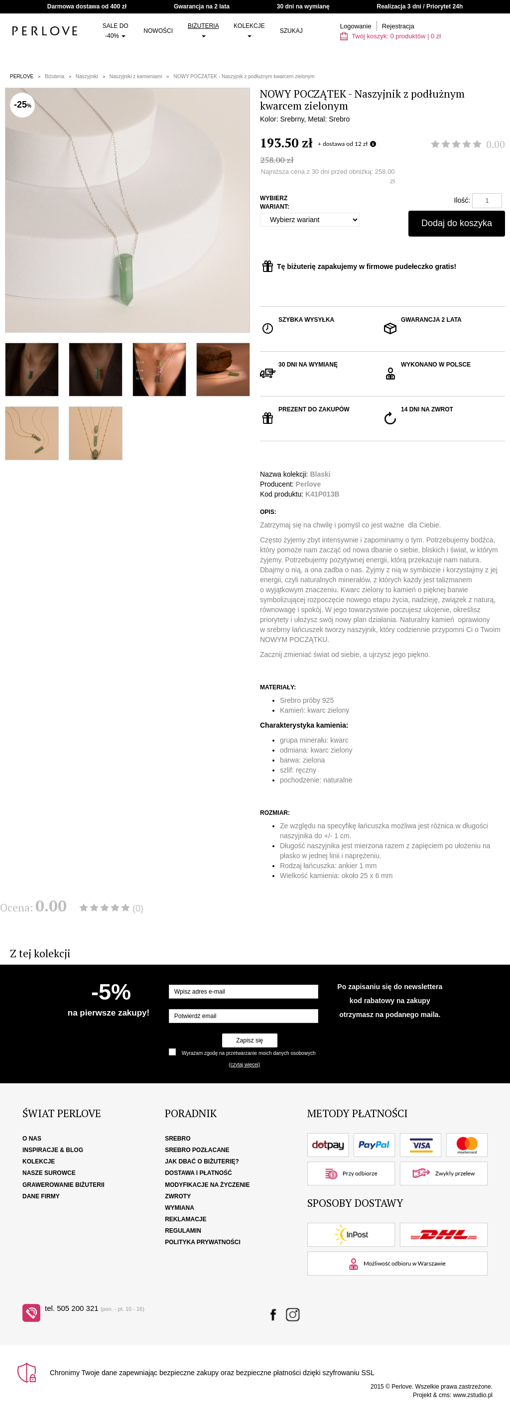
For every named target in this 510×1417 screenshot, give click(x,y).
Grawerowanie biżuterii (63, 1184)
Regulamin (183, 1230)
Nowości (158, 30)
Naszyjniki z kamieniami (136, 76)
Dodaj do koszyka (456, 223)
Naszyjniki (87, 76)
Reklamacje (185, 1219)
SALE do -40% (115, 30)
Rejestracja (398, 26)
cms (444, 1395)
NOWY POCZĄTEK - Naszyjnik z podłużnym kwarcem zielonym (243, 76)
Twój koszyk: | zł (390, 36)
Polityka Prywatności (203, 1242)
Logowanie (356, 26)
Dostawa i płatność (198, 1172)
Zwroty (178, 1196)
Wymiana (179, 1207)
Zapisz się (249, 1040)
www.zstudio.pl (473, 1395)
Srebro (177, 1138)
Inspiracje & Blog (52, 1150)
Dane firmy (41, 1196)
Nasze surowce (49, 1172)
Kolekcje (249, 29)
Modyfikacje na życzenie (207, 1184)
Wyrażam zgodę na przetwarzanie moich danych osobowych (248, 1053)
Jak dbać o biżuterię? (202, 1161)
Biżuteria (203, 29)
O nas (31, 1138)
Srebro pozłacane (197, 1150)
